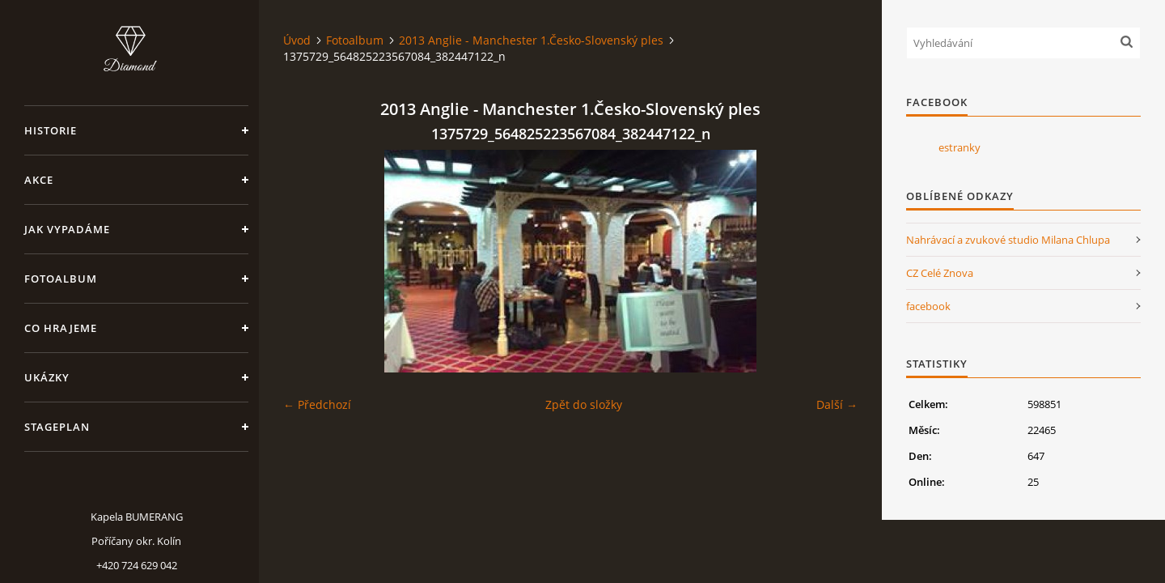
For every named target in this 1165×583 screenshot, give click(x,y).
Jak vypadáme (67, 229)
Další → (837, 404)
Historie (50, 130)
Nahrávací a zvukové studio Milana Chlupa (1008, 239)
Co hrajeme (60, 328)
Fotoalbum (60, 278)
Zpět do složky (583, 404)
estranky (959, 147)
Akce (38, 179)
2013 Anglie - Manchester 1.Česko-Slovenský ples (531, 40)
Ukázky (47, 377)
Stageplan (57, 426)
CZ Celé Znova (939, 273)
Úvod (297, 40)
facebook (928, 306)
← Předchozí (317, 404)
